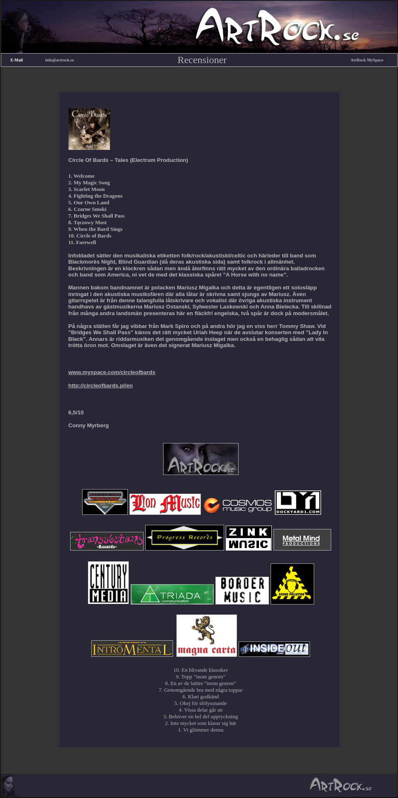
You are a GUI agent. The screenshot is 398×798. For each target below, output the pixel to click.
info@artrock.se (59, 60)
